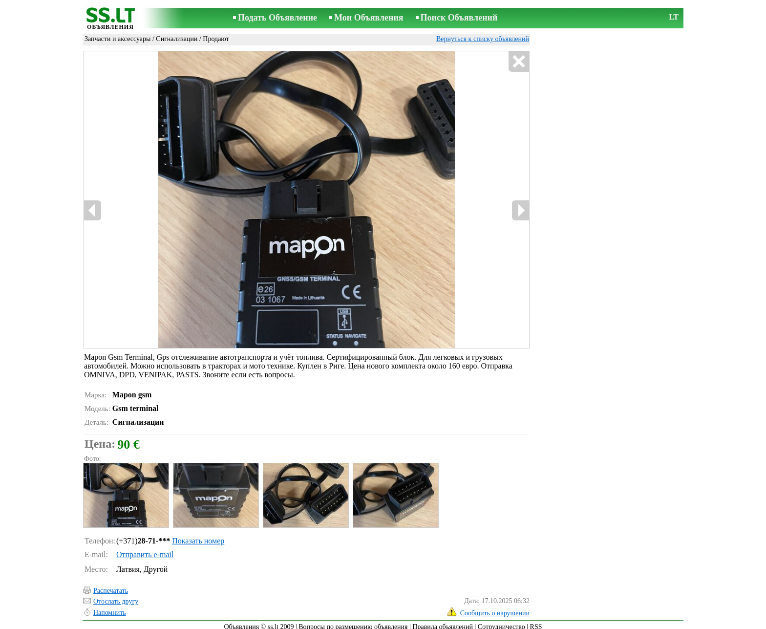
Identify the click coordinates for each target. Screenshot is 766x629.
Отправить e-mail (144, 550)
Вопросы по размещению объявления (352, 622)
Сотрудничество (501, 622)
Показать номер (198, 536)
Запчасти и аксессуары (117, 39)
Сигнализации (176, 39)
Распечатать (110, 586)
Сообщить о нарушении (495, 608)
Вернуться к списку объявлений (482, 39)
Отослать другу (115, 597)
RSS (536, 622)
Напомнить (109, 608)
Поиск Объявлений (459, 17)
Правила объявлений (442, 622)
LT (674, 17)
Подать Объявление (277, 17)
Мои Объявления (368, 17)
